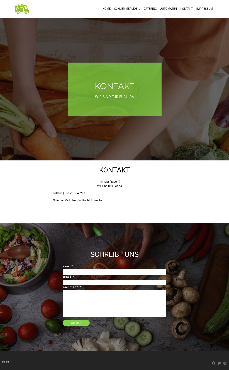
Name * (68, 267)
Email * (69, 277)
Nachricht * (72, 287)
